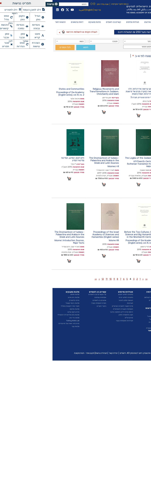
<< (101, 279)
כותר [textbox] (104, 41)
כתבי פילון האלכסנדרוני (132, 232)
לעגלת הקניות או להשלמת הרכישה (32, 31)
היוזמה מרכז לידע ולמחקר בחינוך (75, 312)
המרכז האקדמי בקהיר (53, 303)
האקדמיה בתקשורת (107, 328)
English (43, 10)
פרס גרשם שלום (28, 312)
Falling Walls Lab (27, 321)
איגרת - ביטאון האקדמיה (132, 342)
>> (50, 279)
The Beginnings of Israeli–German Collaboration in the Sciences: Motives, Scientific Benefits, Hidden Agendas (128, 162)
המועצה (138, 297)
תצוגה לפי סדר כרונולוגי (128, 56)
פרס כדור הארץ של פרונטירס (23, 323)
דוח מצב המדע (136, 336)
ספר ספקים (137, 326)
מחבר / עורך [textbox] (134, 41)
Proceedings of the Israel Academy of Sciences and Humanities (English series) (59, 234)
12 (57, 279)
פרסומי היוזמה (136, 345)
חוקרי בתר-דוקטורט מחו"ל (24, 306)
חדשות (111, 311)
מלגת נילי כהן (29, 318)
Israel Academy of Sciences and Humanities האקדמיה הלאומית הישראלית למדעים (110, 9)
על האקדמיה (136, 294)
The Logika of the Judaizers (93, 158)
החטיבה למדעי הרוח (134, 306)
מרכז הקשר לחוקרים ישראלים (76, 306)
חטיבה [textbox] (69, 41)
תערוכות (84, 303)
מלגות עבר (30, 326)
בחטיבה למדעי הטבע (80, 294)
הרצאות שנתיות (108, 322)
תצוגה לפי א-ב (98, 56)
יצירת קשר (67, 353)
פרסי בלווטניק (29, 300)
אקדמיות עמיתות (55, 297)
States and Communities (26, 89)
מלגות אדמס (29, 294)
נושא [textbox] (36, 41)
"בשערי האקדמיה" (108, 316)
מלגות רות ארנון (28, 297)
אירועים (111, 313)
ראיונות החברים (108, 300)
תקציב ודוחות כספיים (133, 318)
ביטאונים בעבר (136, 347)
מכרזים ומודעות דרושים (133, 321)
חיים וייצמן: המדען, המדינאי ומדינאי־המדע (27, 159)
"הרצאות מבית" (109, 319)
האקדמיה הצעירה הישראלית (77, 309)
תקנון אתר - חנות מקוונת (38, 353)
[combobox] (126, 41)
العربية (36, 10)
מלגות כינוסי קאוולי (27, 303)
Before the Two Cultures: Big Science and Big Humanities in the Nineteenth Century (93, 234)
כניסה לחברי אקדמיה (74, 4)
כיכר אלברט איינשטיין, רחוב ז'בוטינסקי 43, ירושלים (94, 353)
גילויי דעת (110, 325)
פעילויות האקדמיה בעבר (78, 321)
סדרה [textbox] (137, 47)
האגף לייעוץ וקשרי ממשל (132, 309)
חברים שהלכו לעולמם (106, 297)
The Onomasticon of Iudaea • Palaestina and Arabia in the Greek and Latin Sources (58, 160)
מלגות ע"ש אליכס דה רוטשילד (23, 315)
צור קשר (51, 10)
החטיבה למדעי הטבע (133, 303)
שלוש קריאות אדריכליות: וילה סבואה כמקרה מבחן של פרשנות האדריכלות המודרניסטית (94, 91)
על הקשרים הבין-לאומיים (52, 294)
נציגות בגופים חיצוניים (133, 315)
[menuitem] (137, 22)
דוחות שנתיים (136, 333)
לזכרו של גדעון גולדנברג (132, 89)
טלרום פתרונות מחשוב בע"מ (75, 359)
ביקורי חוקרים (56, 306)
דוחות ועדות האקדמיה (133, 339)
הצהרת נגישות (56, 353)
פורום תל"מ (83, 318)
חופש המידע (136, 323)
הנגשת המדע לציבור (80, 300)
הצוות (139, 300)
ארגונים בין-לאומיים (54, 300)
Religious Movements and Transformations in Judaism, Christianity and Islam (58, 91)
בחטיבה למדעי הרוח (80, 297)
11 (61, 279)
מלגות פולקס (29, 309)
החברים (111, 294)
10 (65, 279)
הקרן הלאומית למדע (80, 315)
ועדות (139, 312)
